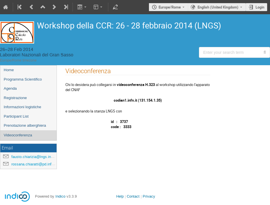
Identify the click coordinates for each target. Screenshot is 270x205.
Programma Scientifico (23, 79)
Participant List (16, 116)
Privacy (149, 196)
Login (260, 7)
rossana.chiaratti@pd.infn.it (34, 164)
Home (9, 70)
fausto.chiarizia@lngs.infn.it (34, 156)
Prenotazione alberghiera (25, 125)
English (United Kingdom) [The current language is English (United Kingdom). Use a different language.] (218, 7)
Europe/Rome (170, 7)
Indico (60, 196)
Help (120, 196)
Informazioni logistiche (22, 107)
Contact (133, 196)
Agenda (10, 88)
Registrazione (15, 98)
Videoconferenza (18, 135)
